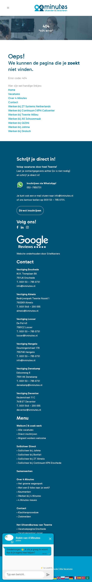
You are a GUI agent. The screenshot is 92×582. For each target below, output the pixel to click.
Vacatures (14, 94)
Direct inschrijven (30, 210)
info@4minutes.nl (63, 195)
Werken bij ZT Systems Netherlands (29, 106)
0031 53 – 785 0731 (29, 282)
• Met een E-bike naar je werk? (33, 487)
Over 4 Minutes (17, 98)
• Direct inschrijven (27, 434)
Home (11, 89)
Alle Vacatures (66, 569)
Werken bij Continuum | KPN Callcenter (31, 110)
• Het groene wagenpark (29, 483)
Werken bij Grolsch (19, 131)
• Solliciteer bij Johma (29, 450)
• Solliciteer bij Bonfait (29, 454)
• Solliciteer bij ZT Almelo (31, 458)
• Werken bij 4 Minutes (29, 496)
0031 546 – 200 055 (29, 306)
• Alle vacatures (25, 429)
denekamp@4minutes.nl (29, 385)
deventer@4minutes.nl (29, 409)
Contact (13, 102)
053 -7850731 (34, 187)
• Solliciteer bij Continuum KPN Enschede (39, 463)
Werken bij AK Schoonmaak (24, 118)
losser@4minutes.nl (27, 335)
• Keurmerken (24, 491)
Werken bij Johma (19, 127)
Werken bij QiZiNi (18, 122)
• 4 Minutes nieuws (27, 500)
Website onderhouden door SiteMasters (38, 253)
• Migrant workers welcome (31, 438)
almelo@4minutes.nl (27, 310)
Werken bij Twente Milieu (23, 114)
